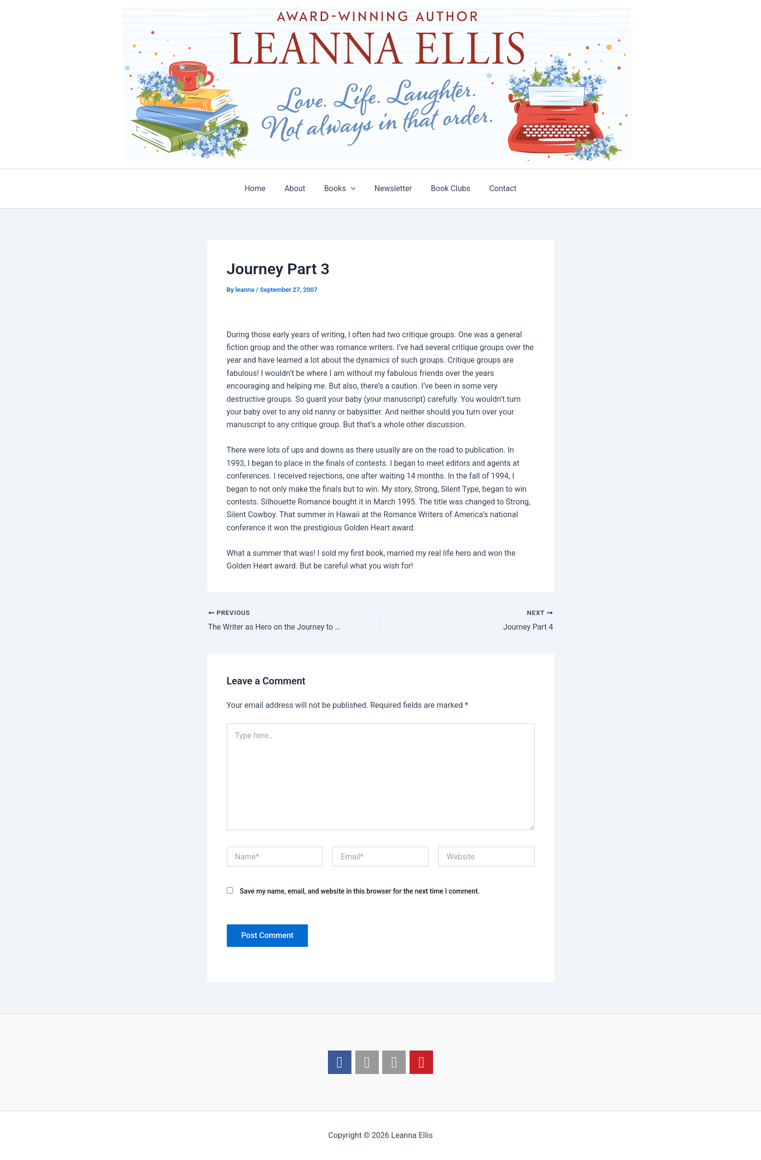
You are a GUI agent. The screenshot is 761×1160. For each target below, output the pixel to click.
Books (341, 188)
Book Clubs (446, 188)
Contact (494, 188)
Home (263, 188)
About (299, 188)
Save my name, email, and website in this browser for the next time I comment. (359, 891)
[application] (352, 188)
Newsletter (392, 188)
